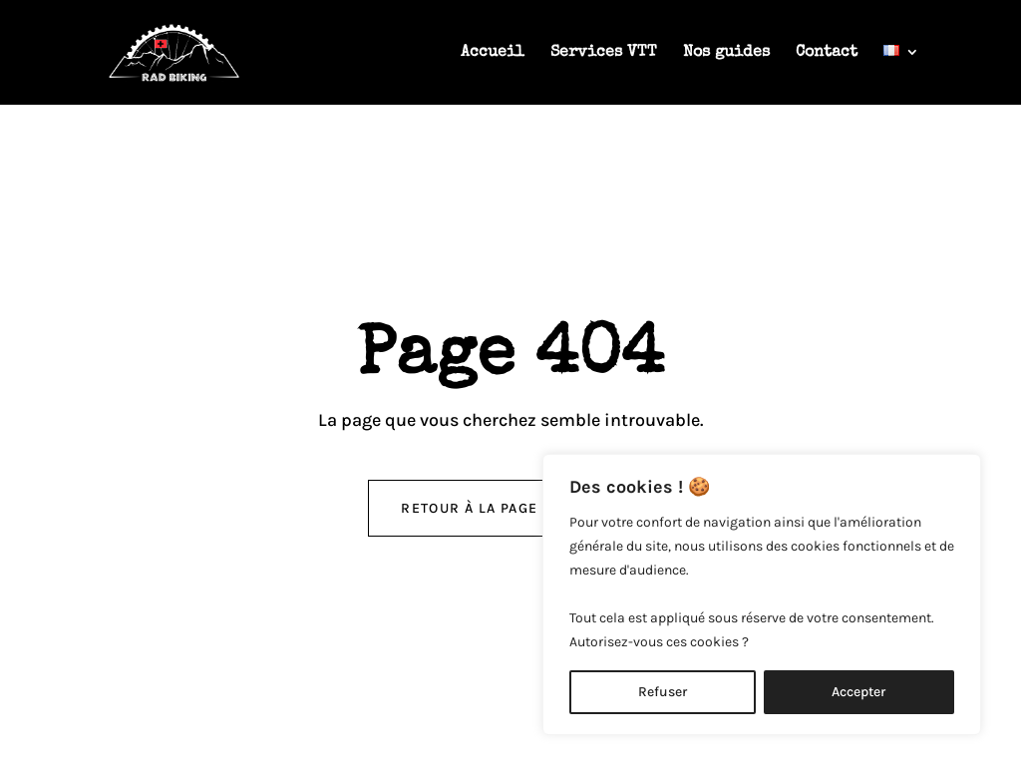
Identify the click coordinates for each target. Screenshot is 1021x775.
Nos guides (726, 53)
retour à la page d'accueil (510, 508)
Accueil (492, 53)
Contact (826, 53)
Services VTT (603, 53)
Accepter (858, 691)
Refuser (662, 691)
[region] (761, 594)
